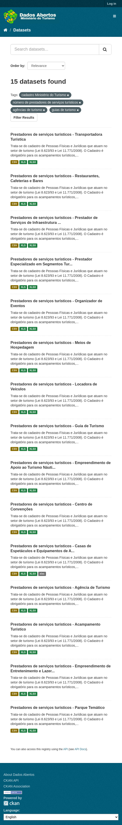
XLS (23, 162)
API (65, 749)
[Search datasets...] (54, 49)
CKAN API (11, 780)
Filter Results (24, 117)
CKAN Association (16, 786)
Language (11, 810)
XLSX (32, 162)
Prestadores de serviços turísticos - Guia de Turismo (57, 426)
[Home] (5, 30)
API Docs (80, 749)
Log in (111, 3)
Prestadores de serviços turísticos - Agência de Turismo (60, 587)
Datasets (22, 30)
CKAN (11, 803)
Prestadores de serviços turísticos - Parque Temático (57, 708)
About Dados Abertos (18, 774)
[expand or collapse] (115, 16)
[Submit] (105, 49)
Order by (17, 66)
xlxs (42, 573)
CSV (14, 162)
